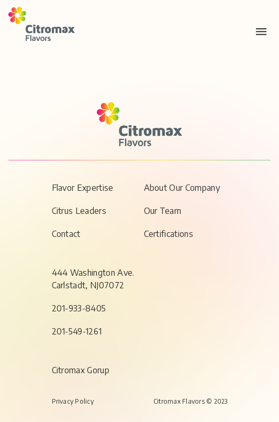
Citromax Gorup (80, 370)
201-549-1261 (77, 331)
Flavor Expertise (83, 187)
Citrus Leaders (79, 210)
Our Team (163, 210)
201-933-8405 (79, 308)
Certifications (168, 234)
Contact (66, 234)
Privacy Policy (73, 401)
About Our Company (182, 187)
